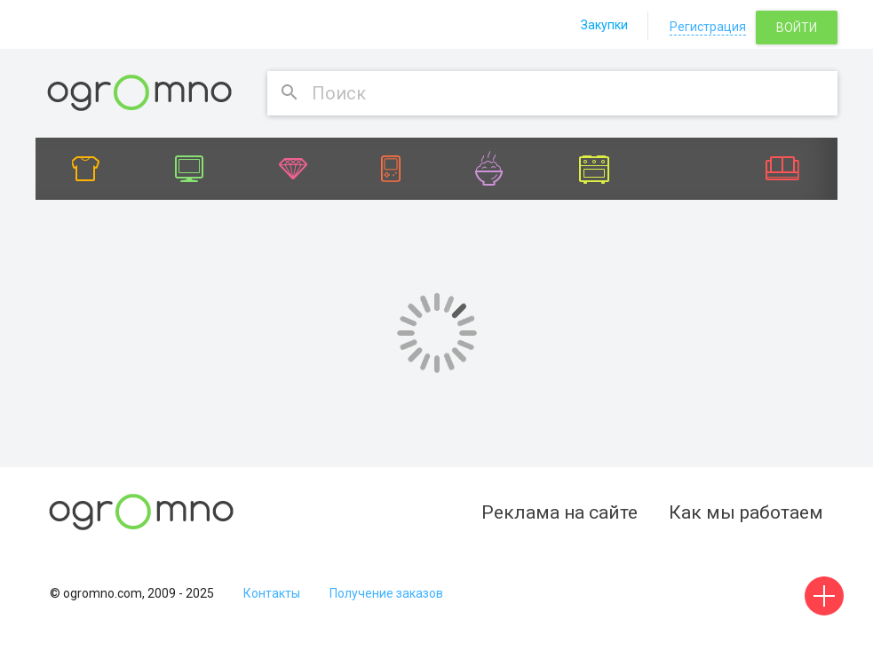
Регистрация (708, 27)
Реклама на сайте (559, 512)
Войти (796, 27)
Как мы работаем (746, 512)
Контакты (271, 593)
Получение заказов (386, 593)
